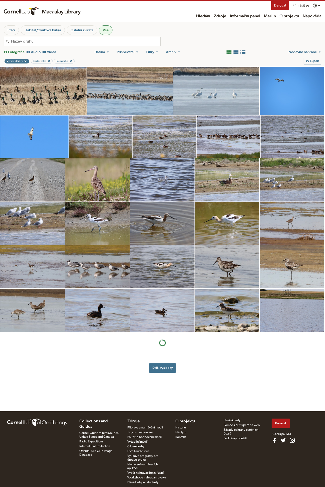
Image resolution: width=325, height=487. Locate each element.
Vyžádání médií (137, 441)
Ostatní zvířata (82, 30)
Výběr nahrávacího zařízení (145, 472)
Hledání (203, 16)
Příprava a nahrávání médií (145, 427)
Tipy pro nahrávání (140, 432)
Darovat (280, 5)
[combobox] (85, 41)
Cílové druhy (135, 446)
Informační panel (245, 16)
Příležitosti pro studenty (142, 482)
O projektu (289, 16)
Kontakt (180, 437)
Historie (180, 427)
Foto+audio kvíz (138, 451)
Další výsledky (162, 367)
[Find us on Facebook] (274, 440)
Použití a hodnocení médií (144, 437)
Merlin (270, 16)
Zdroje (220, 16)
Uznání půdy (232, 420)
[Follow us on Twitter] (283, 440)
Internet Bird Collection (94, 446)
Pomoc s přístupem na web (242, 425)
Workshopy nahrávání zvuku (146, 477)
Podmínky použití (235, 438)
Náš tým (180, 432)
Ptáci (11, 30)
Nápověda (312, 16)
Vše (106, 30)
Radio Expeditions (91, 441)
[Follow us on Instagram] (292, 440)
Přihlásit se (301, 5)
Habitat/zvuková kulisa (43, 30)
